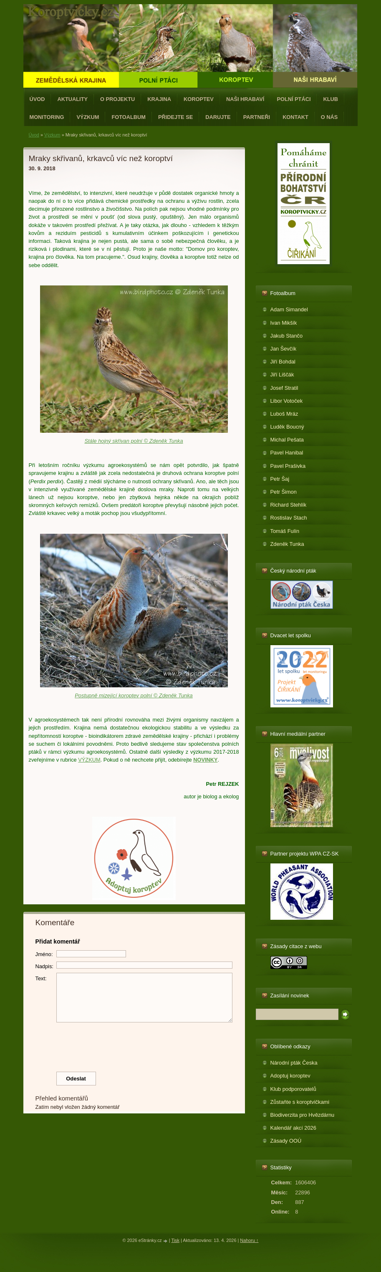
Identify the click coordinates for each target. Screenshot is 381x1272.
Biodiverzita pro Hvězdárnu (302, 1115)
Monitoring (47, 117)
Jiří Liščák (282, 374)
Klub (330, 99)
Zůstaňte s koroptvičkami (300, 1102)
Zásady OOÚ (286, 1141)
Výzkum (87, 117)
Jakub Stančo (286, 336)
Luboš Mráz (284, 414)
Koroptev (199, 99)
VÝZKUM (89, 760)
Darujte (217, 117)
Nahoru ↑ (249, 1240)
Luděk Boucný (287, 427)
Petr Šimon (283, 492)
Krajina (159, 99)
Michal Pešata (287, 440)
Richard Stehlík (288, 505)
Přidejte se (175, 117)
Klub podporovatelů (293, 1089)
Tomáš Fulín (285, 531)
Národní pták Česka (294, 1063)
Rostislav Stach (288, 518)
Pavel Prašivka (288, 466)
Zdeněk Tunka (287, 544)
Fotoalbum (128, 117)
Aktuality (72, 99)
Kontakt (295, 117)
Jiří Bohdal (282, 361)
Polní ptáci (293, 99)
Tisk (175, 1240)
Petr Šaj (280, 479)
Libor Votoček (286, 401)
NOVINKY (205, 760)
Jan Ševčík (283, 349)
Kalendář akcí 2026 (293, 1128)
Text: (41, 978)
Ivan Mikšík (283, 323)
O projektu (117, 99)
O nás (329, 117)
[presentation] (134, 1045)
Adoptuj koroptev (290, 1076)
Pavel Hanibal (286, 452)
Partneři (256, 117)
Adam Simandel (289, 309)
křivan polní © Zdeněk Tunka (149, 441)
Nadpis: (44, 966)
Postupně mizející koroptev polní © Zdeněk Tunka (133, 695)
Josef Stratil (284, 388)
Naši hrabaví (245, 99)
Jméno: (44, 954)
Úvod (37, 99)
